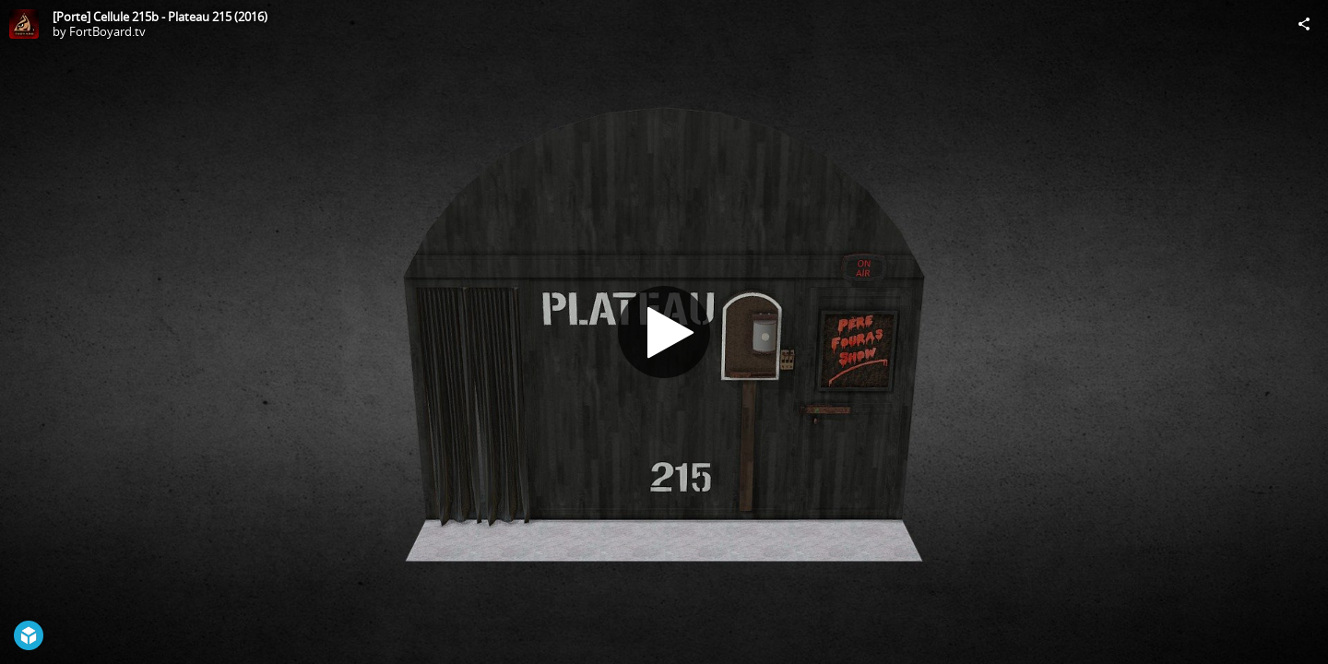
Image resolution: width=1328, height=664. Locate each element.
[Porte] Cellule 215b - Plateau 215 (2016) (160, 16)
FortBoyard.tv (107, 31)
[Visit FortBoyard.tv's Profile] (24, 24)
